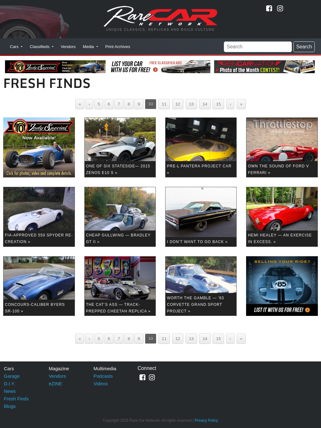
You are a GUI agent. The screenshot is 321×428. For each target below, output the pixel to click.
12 (178, 104)
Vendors (68, 46)
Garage (12, 376)
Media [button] (89, 46)
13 (191, 104)
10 (150, 104)
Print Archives (117, 46)
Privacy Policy (206, 420)
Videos (100, 383)
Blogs (10, 406)
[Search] (258, 46)
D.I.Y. (9, 383)
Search (304, 46)
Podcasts (103, 376)
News (10, 391)
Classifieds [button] (40, 46)
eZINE (55, 383)
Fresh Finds (16, 398)
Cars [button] (15, 46)
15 (218, 104)
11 (164, 104)
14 (205, 104)
